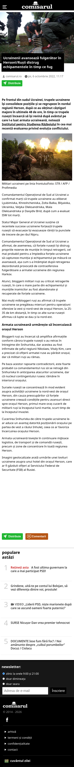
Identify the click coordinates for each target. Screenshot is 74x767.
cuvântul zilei (17, 761)
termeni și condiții (20, 738)
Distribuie (12, 83)
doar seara (11, 684)
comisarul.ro (14, 76)
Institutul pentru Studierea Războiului (29, 124)
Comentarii (36, 537)
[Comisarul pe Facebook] (7, 719)
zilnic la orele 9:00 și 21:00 (21, 674)
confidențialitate (19, 744)
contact (13, 749)
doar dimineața (14, 679)
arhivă (12, 732)
